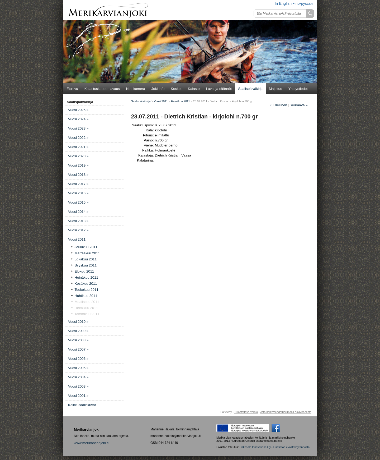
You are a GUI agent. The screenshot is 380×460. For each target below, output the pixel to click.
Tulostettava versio (246, 411)
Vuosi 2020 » (78, 156)
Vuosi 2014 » (78, 212)
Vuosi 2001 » (78, 396)
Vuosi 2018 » (78, 175)
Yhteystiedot (298, 89)
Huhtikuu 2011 (85, 296)
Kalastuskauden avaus (102, 89)
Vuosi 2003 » (78, 386)
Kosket (176, 89)
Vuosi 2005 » (78, 368)
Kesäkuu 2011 (85, 284)
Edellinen (278, 105)
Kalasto (194, 89)
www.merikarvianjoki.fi (91, 443)
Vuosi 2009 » (78, 331)
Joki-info (158, 89)
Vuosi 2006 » (78, 359)
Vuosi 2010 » (78, 322)
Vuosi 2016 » (78, 193)
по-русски (304, 3)
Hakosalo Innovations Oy (255, 447)
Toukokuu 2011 (86, 290)
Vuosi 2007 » (78, 349)
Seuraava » (299, 105)
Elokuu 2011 (84, 271)
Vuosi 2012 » (78, 230)
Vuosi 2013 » (78, 221)
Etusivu (72, 89)
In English (283, 3)
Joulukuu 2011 (85, 247)
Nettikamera (135, 89)
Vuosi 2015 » (78, 202)
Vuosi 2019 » (78, 165)
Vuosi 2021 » (78, 147)
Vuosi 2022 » (78, 138)
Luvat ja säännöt (219, 89)
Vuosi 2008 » (78, 340)
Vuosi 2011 (77, 239)
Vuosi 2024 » (78, 119)
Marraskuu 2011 (87, 253)
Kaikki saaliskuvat (82, 405)
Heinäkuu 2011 (86, 277)
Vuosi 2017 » (78, 184)
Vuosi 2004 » (78, 377)
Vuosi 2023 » (78, 128)
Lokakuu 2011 (85, 259)
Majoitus (275, 89)
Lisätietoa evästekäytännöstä (291, 447)
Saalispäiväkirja (250, 89)
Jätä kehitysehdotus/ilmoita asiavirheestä (285, 411)
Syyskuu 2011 (85, 265)
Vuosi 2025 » (78, 110)
